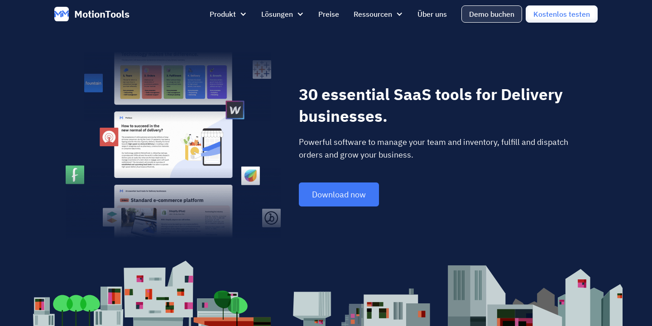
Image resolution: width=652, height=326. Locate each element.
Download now (339, 194)
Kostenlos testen (561, 14)
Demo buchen (491, 14)
